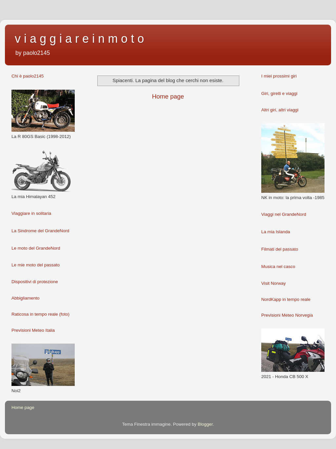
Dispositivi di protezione (34, 281)
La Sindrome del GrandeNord (40, 230)
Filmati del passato (279, 249)
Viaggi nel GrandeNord (283, 214)
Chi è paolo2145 (27, 76)
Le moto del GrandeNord (35, 248)
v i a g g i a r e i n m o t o (79, 38)
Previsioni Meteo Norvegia (287, 315)
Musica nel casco (278, 266)
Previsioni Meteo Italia (33, 330)
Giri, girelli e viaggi (279, 93)
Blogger (205, 424)
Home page (168, 96)
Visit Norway (273, 283)
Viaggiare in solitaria (31, 213)
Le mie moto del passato (35, 264)
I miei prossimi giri (279, 76)
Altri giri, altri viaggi (279, 109)
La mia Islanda (275, 231)
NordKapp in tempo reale (285, 299)
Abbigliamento (25, 298)
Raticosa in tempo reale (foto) (40, 314)
